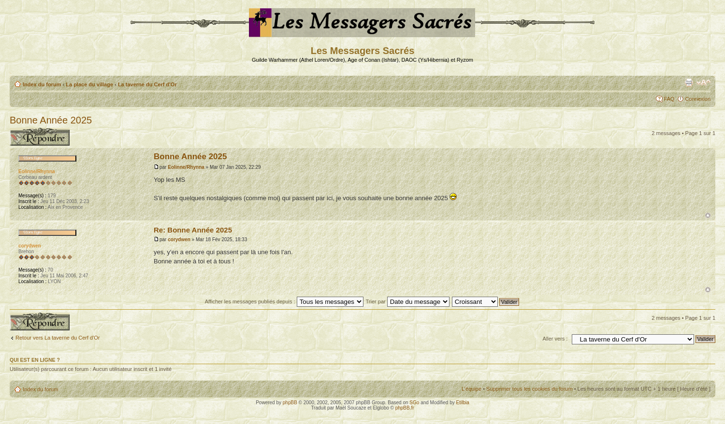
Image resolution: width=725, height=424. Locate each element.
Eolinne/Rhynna (186, 167)
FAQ (669, 99)
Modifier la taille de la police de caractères (703, 82)
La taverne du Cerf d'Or (147, 84)
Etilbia (462, 402)
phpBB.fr (404, 407)
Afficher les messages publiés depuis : (284, 301)
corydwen (179, 239)
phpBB (290, 402)
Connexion (697, 99)
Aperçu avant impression (688, 82)
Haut (707, 215)
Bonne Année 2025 (51, 120)
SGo (414, 402)
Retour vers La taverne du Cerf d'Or (57, 338)
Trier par (408, 301)
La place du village (89, 84)
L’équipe (471, 389)
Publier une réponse (40, 137)
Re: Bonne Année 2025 (193, 230)
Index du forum (42, 84)
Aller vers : (554, 339)
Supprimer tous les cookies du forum (529, 389)
